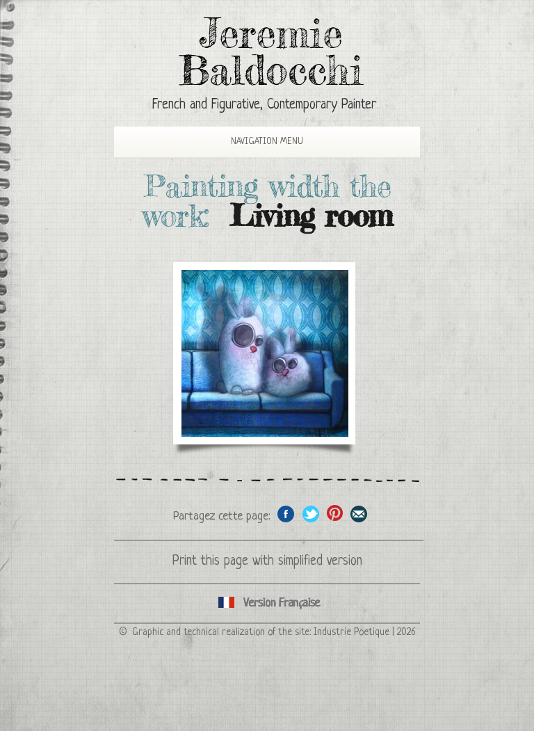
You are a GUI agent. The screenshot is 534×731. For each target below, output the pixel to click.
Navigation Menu (255, 141)
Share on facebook (286, 513)
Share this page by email (359, 513)
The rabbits (264, 353)
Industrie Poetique (351, 632)
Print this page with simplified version (267, 561)
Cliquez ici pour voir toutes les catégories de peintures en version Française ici (267, 603)
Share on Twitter (310, 513)
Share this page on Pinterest (334, 513)
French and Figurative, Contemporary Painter (264, 105)
